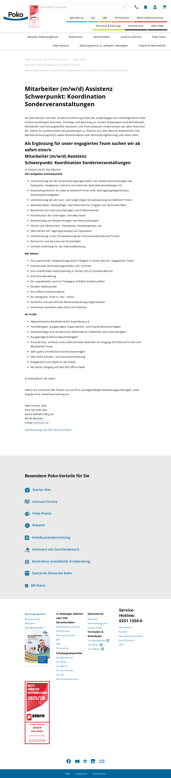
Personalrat (122, 17)
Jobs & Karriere (127, 640)
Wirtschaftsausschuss (150, 17)
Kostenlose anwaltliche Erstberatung (57, 561)
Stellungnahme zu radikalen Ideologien (104, 45)
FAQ (121, 644)
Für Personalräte (64, 670)
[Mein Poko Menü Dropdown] (155, 7)
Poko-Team (159, 36)
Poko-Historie (61, 45)
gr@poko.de (41, 422)
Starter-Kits (38, 489)
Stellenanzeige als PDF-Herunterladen (48, 430)
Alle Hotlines (125, 627)
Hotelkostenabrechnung (47, 537)
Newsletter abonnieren (131, 636)
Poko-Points (38, 513)
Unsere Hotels (95, 627)
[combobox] (83, 7)
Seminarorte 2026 (65, 635)
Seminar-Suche (33, 619)
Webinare (30, 623)
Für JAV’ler (61, 661)
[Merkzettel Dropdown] (145, 7)
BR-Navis (35, 585)
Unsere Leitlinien (131, 36)
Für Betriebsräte (64, 657)
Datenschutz (99, 773)
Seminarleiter (101, 36)
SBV (105, 17)
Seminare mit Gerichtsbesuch (52, 549)
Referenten (75, 36)
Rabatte (35, 525)
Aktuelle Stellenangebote (42, 36)
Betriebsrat (77, 17)
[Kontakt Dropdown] (136, 7)
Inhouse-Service (41, 501)
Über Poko (157, 25)
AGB (67, 773)
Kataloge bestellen (34, 627)
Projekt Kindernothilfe (152, 45)
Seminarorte (135, 25)
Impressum (81, 773)
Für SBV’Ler (62, 666)
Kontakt (123, 631)
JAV (93, 17)
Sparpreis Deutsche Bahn (48, 573)
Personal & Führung (108, 25)
